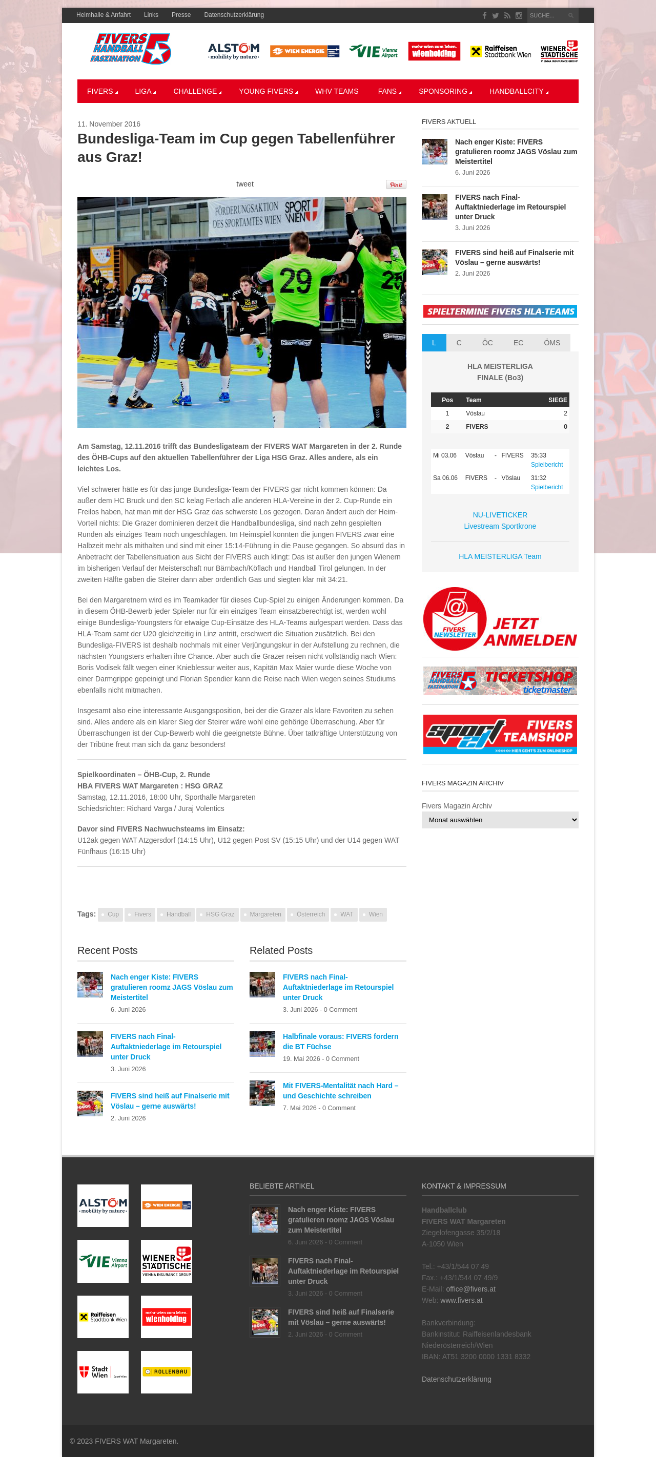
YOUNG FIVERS (268, 91)
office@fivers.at (470, 1289)
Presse (181, 14)
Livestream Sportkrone (500, 526)
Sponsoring (445, 91)
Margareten (265, 914)
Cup (113, 914)
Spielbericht (547, 464)
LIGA (145, 91)
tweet (244, 184)
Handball (179, 914)
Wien (376, 914)
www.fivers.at (461, 1300)
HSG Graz (220, 914)
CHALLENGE (197, 91)
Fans (390, 91)
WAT (346, 914)
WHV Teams (337, 91)
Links (151, 14)
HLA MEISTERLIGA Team (500, 556)
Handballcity (518, 91)
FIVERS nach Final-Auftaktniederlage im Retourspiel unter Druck (166, 1046)
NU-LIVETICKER (500, 515)
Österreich (311, 914)
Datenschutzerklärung (234, 14)
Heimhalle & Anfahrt (103, 14)
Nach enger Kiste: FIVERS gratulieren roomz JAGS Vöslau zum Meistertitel (172, 987)
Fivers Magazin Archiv (457, 806)
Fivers (102, 91)
